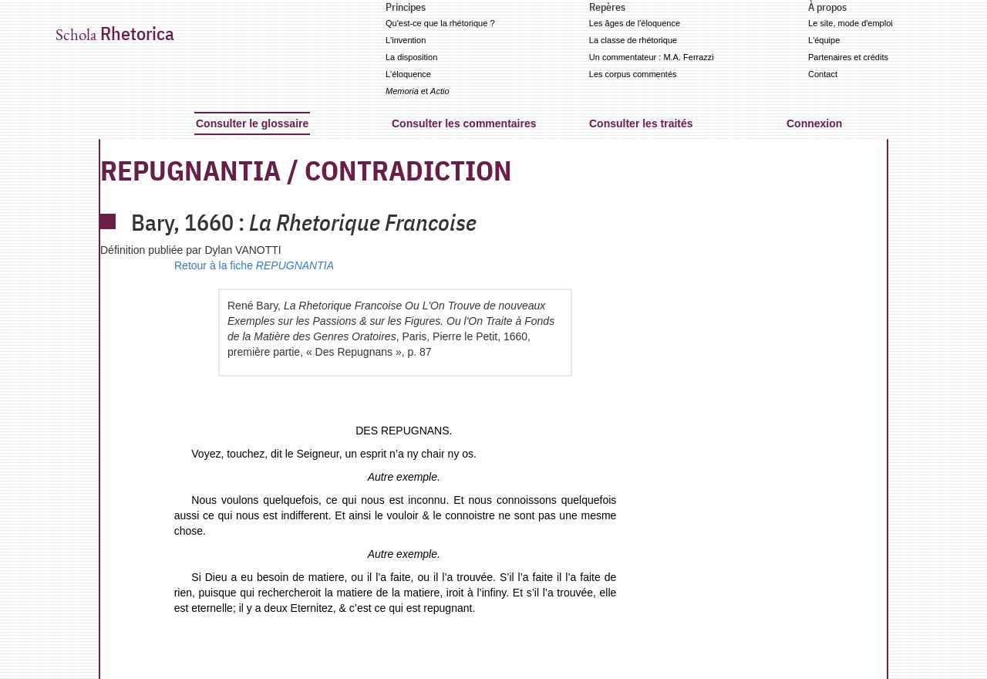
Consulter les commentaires (464, 123)
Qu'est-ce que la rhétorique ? (440, 23)
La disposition (411, 57)
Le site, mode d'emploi (850, 23)
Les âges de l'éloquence (634, 23)
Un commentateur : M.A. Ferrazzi (651, 57)
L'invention (406, 40)
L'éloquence (408, 74)
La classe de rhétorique (633, 40)
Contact (822, 74)
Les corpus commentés (633, 74)
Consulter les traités (641, 123)
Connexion (814, 123)
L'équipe (824, 40)
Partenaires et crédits (848, 57)
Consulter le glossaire (252, 123)
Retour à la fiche (254, 265)
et (418, 91)
